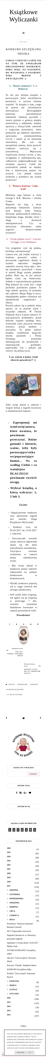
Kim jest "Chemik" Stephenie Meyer (21, 965)
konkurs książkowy (15, 689)
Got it (30, 1052)
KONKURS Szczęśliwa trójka (19, 969)
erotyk (12, 684)
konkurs (34, 684)
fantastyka (22, 684)
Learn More (20, 1052)
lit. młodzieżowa (14, 694)
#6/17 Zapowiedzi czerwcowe (19, 931)
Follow (23, 1026)
